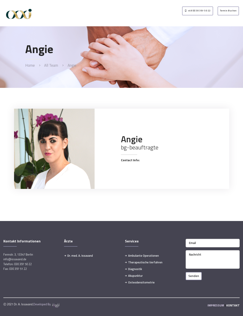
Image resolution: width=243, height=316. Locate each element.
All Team (51, 65)
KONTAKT (233, 305)
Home (30, 65)
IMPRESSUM (216, 305)
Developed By (46, 304)
